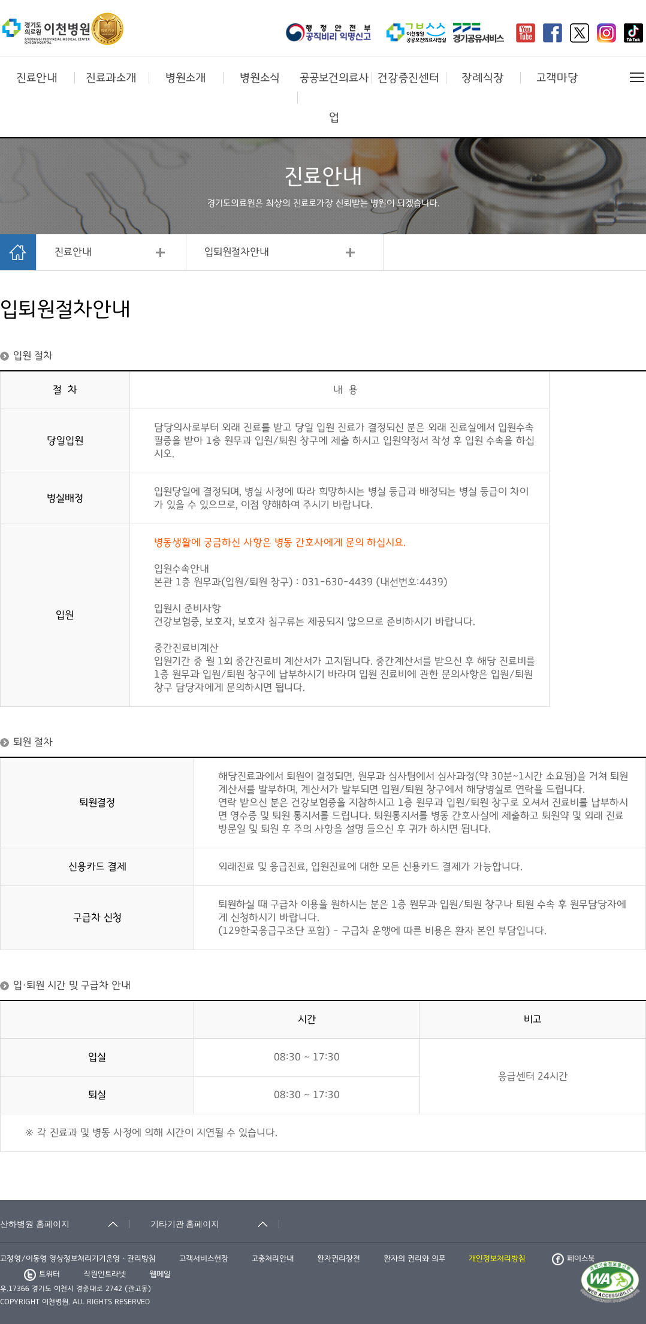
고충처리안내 (273, 1259)
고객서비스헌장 (203, 1259)
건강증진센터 (408, 78)
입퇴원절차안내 (236, 252)
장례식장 (482, 78)
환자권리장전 (338, 1259)
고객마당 (557, 78)
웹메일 (160, 1274)
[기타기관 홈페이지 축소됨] (215, 1224)
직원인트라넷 (104, 1274)
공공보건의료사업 (334, 97)
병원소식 (260, 78)
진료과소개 (111, 78)
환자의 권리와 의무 (414, 1259)
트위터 (42, 1274)
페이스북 (573, 1259)
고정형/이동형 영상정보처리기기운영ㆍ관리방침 (78, 1259)
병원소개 (185, 78)
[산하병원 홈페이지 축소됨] (64, 1224)
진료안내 (37, 78)
